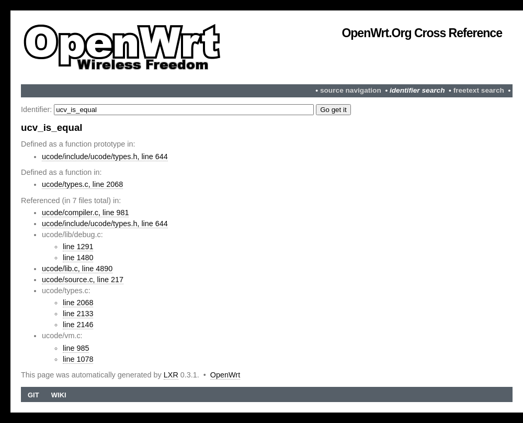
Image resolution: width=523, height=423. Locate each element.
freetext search (478, 90)
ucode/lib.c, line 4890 (77, 268)
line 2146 (78, 324)
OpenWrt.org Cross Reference (422, 33)
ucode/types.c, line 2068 (82, 184)
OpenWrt (225, 375)
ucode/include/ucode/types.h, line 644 (105, 156)
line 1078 (78, 359)
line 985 (76, 348)
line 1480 (78, 257)
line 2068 (78, 302)
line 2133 (78, 313)
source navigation (350, 90)
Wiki (58, 395)
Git (33, 395)
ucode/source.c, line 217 (82, 279)
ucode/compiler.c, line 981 (85, 212)
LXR (171, 375)
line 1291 (78, 246)
